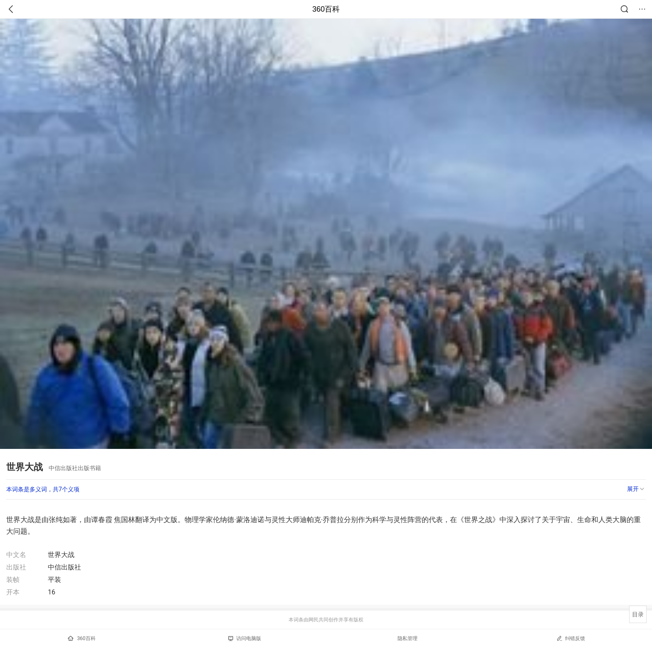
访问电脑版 (244, 638)
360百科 (326, 9)
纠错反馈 (570, 638)
